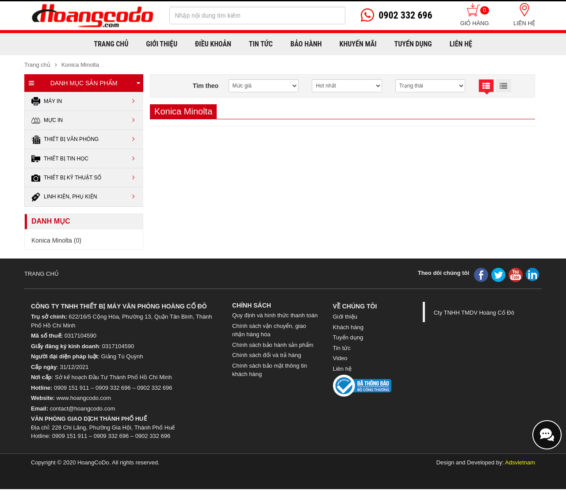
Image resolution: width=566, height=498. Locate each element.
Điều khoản (213, 44)
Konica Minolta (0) (56, 240)
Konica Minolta (79, 64)
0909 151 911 (71, 387)
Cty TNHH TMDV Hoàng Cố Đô (474, 312)
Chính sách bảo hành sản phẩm (273, 345)
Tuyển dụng (413, 44)
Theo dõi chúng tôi (443, 273)
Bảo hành (306, 44)
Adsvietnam (520, 462)
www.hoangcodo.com (84, 398)
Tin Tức (261, 44)
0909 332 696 (113, 387)
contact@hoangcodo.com (82, 408)
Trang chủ (111, 44)
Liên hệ (524, 23)
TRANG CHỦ (41, 273)
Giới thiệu (161, 44)
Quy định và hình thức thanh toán (274, 315)
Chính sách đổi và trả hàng (266, 355)
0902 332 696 (154, 387)
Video (340, 358)
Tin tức (342, 348)
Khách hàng (348, 327)
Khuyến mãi (358, 44)
